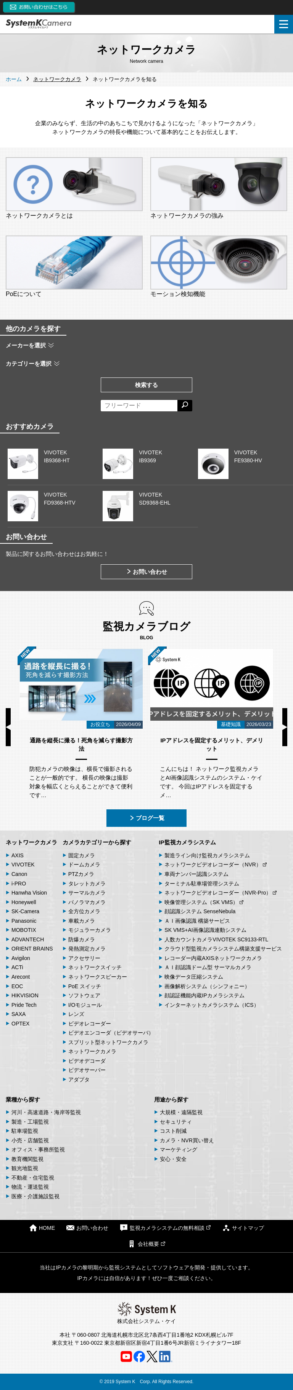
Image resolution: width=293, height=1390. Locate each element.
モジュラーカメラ (89, 930)
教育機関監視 (27, 1159)
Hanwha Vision (29, 893)
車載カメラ (81, 921)
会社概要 (146, 1244)
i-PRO (18, 883)
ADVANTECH (27, 939)
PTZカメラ (81, 874)
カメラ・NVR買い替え (187, 1140)
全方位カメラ (84, 911)
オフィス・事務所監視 (38, 1149)
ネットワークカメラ (31, 842)
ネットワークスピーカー (97, 977)
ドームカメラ (84, 864)
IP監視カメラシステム (187, 842)
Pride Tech (24, 1005)
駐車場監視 (24, 1131)
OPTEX (20, 1024)
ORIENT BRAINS (32, 949)
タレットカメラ (87, 883)
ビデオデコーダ (87, 1061)
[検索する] (184, 405)
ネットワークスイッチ (95, 967)
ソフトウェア (84, 995)
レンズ (76, 1014)
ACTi (17, 967)
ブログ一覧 (146, 818)
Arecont (20, 977)
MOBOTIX (23, 930)
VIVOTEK (23, 864)
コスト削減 (173, 1131)
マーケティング (178, 1149)
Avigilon (20, 958)
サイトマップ (243, 1228)
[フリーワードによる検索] (139, 405)
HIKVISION (25, 995)
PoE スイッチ (84, 986)
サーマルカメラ (87, 893)
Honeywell (23, 902)
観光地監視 (24, 1168)
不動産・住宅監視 (32, 1178)
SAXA (18, 1014)
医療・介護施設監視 (35, 1196)
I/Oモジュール (85, 1005)
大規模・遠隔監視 (181, 1112)
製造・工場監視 (30, 1122)
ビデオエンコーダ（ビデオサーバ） (111, 1033)
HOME (42, 1228)
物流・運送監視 (30, 1187)
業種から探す (23, 1099)
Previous (8, 727)
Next (284, 727)
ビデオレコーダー (89, 1024)
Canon (19, 874)
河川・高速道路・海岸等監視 (46, 1112)
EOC (17, 986)
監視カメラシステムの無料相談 (165, 1228)
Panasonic (23, 921)
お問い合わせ (146, 571)
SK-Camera (25, 911)
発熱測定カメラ (87, 949)
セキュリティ (176, 1122)
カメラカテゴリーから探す (97, 842)
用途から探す (171, 1099)
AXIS (17, 855)
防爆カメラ (81, 939)
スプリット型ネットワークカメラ (108, 1042)
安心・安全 (173, 1159)
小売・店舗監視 (30, 1140)
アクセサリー (84, 958)
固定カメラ (81, 855)
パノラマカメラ (87, 902)
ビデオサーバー (87, 1070)
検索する (146, 385)
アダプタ (79, 1079)
